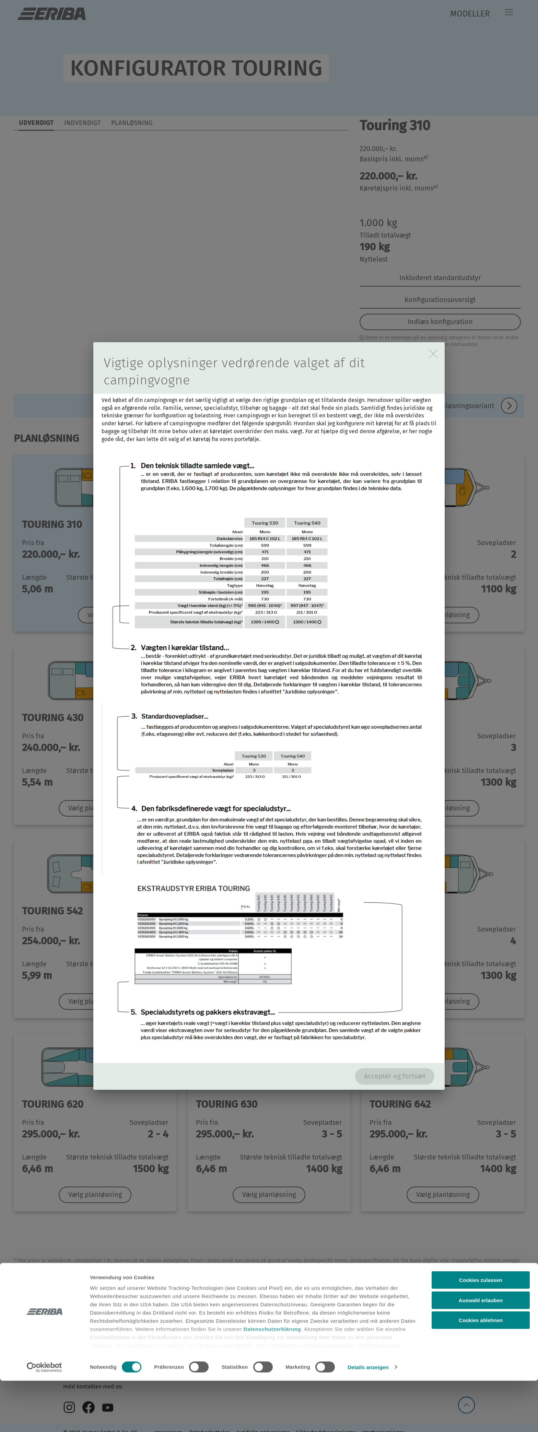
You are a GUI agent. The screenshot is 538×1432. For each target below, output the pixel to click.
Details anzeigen (368, 1418)
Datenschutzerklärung (272, 1381)
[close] (433, 353)
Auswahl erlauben (481, 1351)
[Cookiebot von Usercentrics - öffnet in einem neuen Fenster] (44, 1418)
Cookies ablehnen (481, 1372)
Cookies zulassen (480, 1332)
